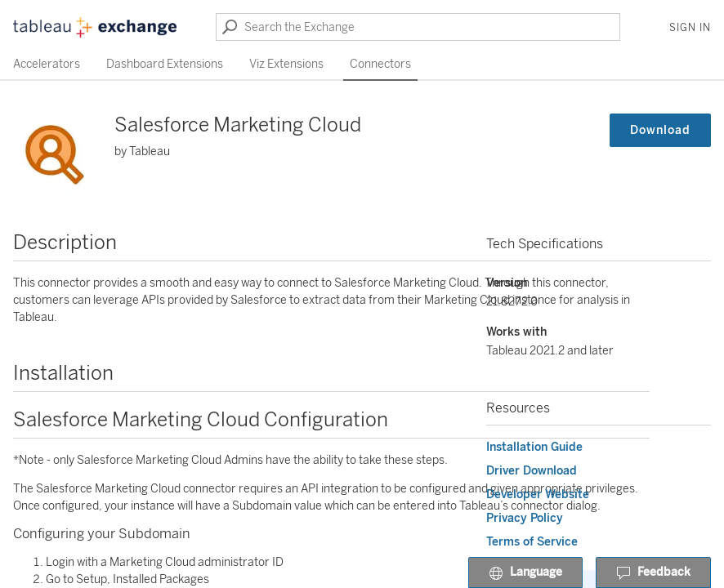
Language (525, 573)
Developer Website (537, 494)
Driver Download (531, 471)
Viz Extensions (286, 64)
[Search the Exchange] (418, 27)
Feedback (653, 573)
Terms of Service (532, 542)
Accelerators (46, 64)
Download (660, 130)
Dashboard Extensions (164, 64)
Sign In (690, 27)
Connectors (380, 64)
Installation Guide (534, 447)
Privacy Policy (524, 518)
